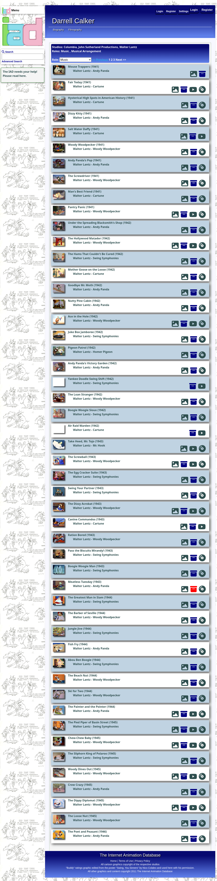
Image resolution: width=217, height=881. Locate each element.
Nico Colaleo (149, 867)
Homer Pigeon (103, 352)
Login (194, 9)
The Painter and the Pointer (87, 707)
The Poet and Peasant (83, 831)
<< (93, 60)
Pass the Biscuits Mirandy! (86, 550)
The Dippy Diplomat (81, 800)
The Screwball (77, 457)
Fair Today (75, 82)
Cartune (98, 86)
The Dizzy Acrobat (80, 504)
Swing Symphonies (106, 258)
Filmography (75, 29)
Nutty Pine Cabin (79, 301)
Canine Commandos (82, 519)
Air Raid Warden (79, 426)
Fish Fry (73, 644)
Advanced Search (12, 61)
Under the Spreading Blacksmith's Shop (95, 223)
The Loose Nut (78, 816)
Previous (102, 60)
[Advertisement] (21, 105)
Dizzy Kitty (75, 113)
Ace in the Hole (78, 316)
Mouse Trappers (79, 67)
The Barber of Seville (82, 613)
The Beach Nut (78, 675)
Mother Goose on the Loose (87, 269)
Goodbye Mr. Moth (80, 285)
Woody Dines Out (80, 769)
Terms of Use (126, 860)
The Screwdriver (79, 176)
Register (207, 9)
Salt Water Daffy (79, 129)
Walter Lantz (81, 71)
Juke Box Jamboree (81, 332)
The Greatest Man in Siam (85, 597)
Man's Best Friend (80, 191)
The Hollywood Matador (84, 238)
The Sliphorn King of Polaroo (87, 753)
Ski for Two (75, 691)
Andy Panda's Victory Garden (88, 363)
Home (113, 860)
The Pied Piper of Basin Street (88, 722)
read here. (19, 76)
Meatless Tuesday (80, 582)
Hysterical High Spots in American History (97, 98)
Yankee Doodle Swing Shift (86, 379)
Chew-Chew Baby (80, 738)
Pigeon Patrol (77, 348)
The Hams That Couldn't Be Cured (91, 254)
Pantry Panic (76, 207)
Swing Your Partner (81, 488)
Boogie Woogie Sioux (82, 410)
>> (124, 60)
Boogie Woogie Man (81, 566)
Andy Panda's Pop (80, 160)
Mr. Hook (99, 445)
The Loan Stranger (80, 394)
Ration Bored (77, 535)
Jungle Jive (75, 629)
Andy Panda (101, 71)
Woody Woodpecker (81, 145)
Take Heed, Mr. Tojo (81, 441)
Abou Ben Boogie (80, 660)
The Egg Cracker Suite (83, 472)
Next (119, 60)
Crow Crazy (75, 785)
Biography (58, 29)
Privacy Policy (142, 860)
